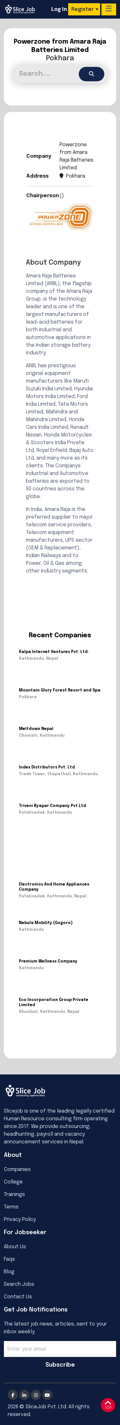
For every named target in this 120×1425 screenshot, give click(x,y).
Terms (11, 1207)
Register (82, 9)
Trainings (14, 1194)
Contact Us (18, 1297)
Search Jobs (19, 1284)
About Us (15, 1247)
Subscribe (60, 1365)
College (13, 1182)
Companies (17, 1169)
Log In (59, 9)
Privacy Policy (20, 1219)
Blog (9, 1272)
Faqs (9, 1259)
